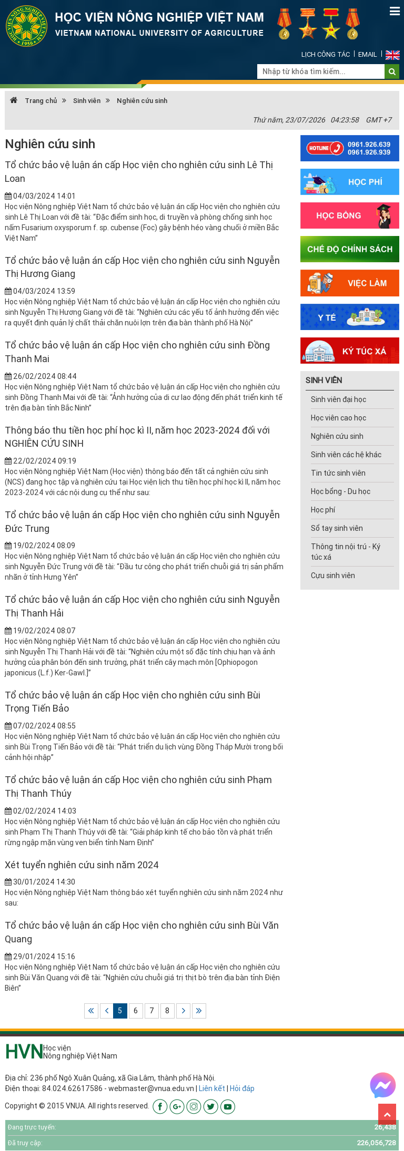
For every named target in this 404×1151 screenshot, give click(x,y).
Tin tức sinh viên (338, 473)
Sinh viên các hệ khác (346, 454)
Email (367, 54)
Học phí (323, 510)
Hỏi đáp (242, 1088)
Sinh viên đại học (338, 399)
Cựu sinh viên (333, 575)
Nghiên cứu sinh (142, 100)
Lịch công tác (325, 54)
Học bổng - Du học (340, 491)
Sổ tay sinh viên (337, 528)
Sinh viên (86, 100)
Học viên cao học (338, 418)
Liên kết (212, 1088)
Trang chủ (33, 100)
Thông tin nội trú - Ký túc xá (345, 552)
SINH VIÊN (324, 380)
